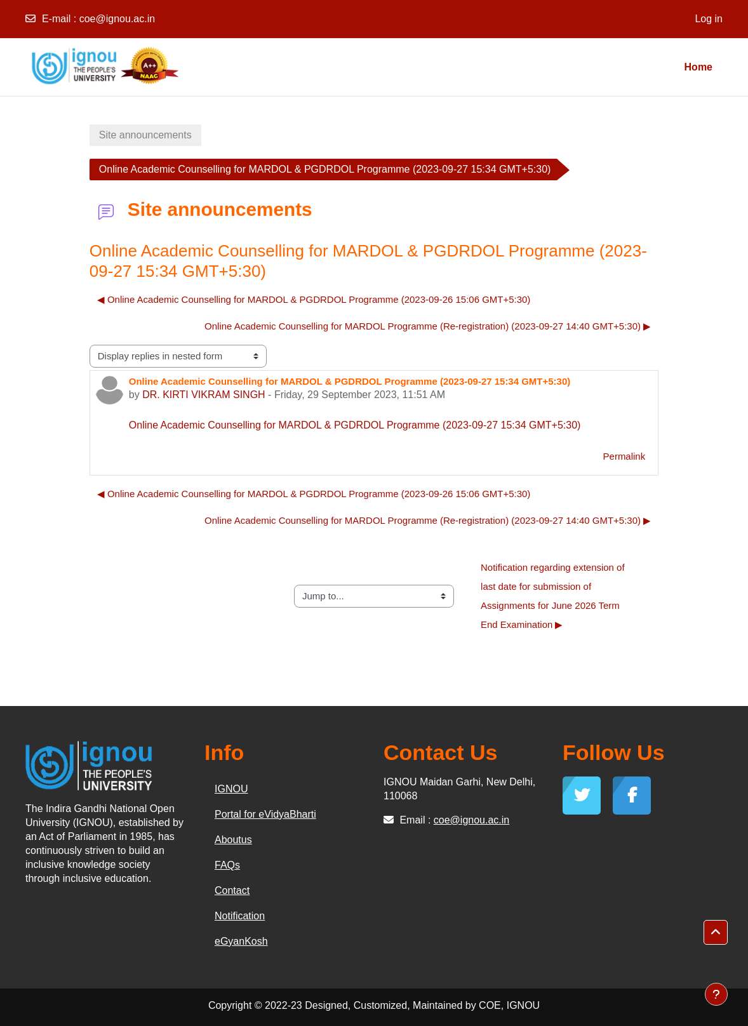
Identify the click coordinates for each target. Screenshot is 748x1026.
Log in (709, 18)
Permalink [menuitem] (624, 456)
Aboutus (233, 839)
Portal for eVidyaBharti (265, 814)
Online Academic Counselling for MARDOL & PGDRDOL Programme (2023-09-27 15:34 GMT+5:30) (355, 425)
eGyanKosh (241, 941)
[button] (716, 932)
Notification (240, 915)
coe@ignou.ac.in (117, 18)
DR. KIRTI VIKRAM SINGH (203, 394)
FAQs (227, 865)
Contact (232, 890)
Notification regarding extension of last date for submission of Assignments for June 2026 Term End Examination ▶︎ (554, 596)
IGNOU (231, 788)
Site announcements (145, 135)
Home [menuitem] (698, 67)
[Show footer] (716, 994)
